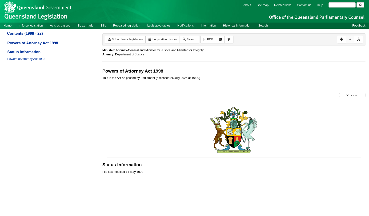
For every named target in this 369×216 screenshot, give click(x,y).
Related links (282, 5)
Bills (103, 25)
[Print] (341, 39)
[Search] (342, 5)
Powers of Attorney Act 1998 (32, 43)
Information (208, 25)
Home (8, 25)
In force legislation (31, 25)
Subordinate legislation (125, 39)
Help (320, 5)
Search (263, 25)
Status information (23, 52)
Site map (263, 5)
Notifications (185, 25)
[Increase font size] (358, 39)
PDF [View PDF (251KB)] (208, 39)
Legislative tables (158, 25)
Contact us (304, 5)
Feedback (358, 25)
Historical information (237, 25)
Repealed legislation (126, 25)
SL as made (85, 25)
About (247, 5)
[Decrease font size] (350, 39)
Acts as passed (60, 25)
